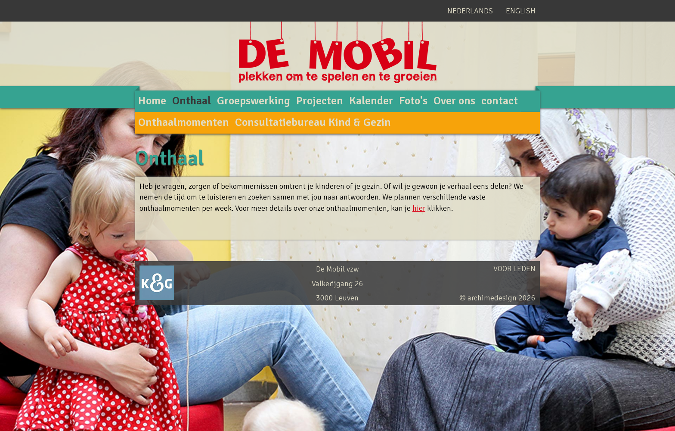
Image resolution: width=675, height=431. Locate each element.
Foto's (413, 101)
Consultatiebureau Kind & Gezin (313, 122)
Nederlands (470, 11)
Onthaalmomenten (183, 122)
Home (152, 101)
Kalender (371, 101)
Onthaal (191, 101)
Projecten (319, 101)
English (521, 11)
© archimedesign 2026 (497, 298)
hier (418, 208)
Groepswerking (253, 101)
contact (499, 101)
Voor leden (514, 268)
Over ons (454, 101)
